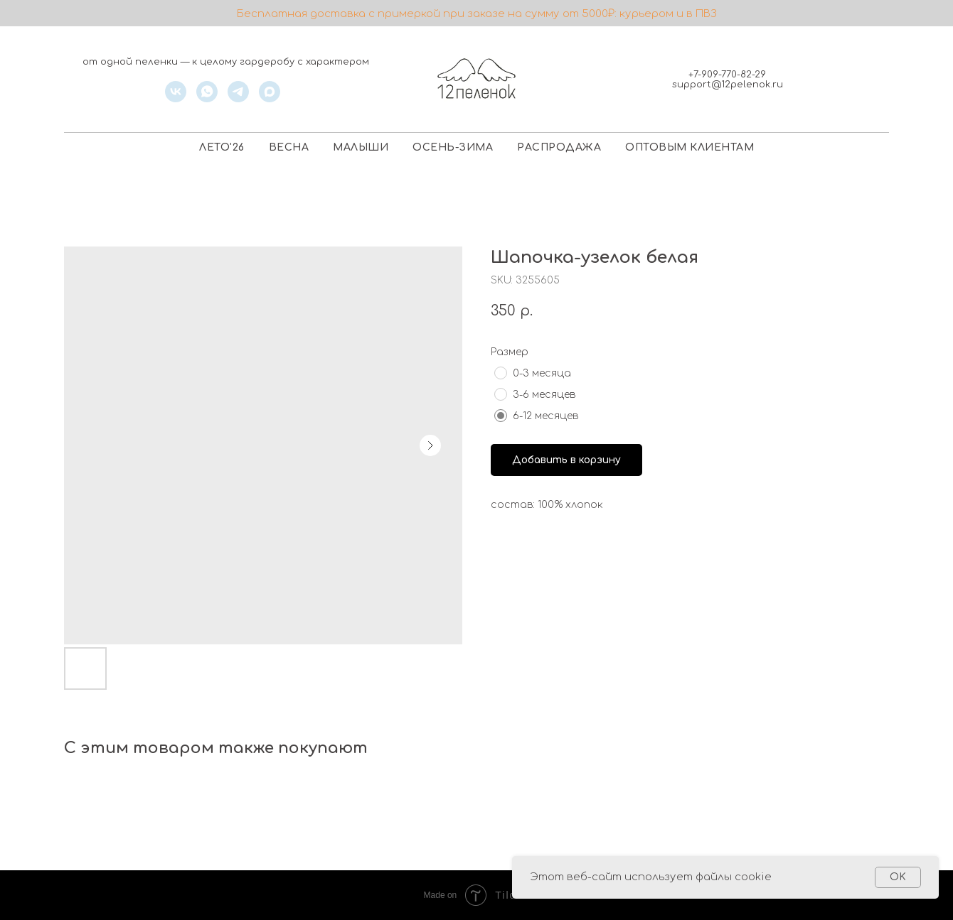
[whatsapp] (207, 98)
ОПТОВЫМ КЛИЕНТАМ (689, 147)
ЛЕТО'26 (222, 147)
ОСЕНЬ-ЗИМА (452, 147)
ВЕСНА (289, 147)
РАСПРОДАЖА (559, 147)
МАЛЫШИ (360, 147)
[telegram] (238, 98)
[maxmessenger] (269, 98)
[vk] (175, 98)
